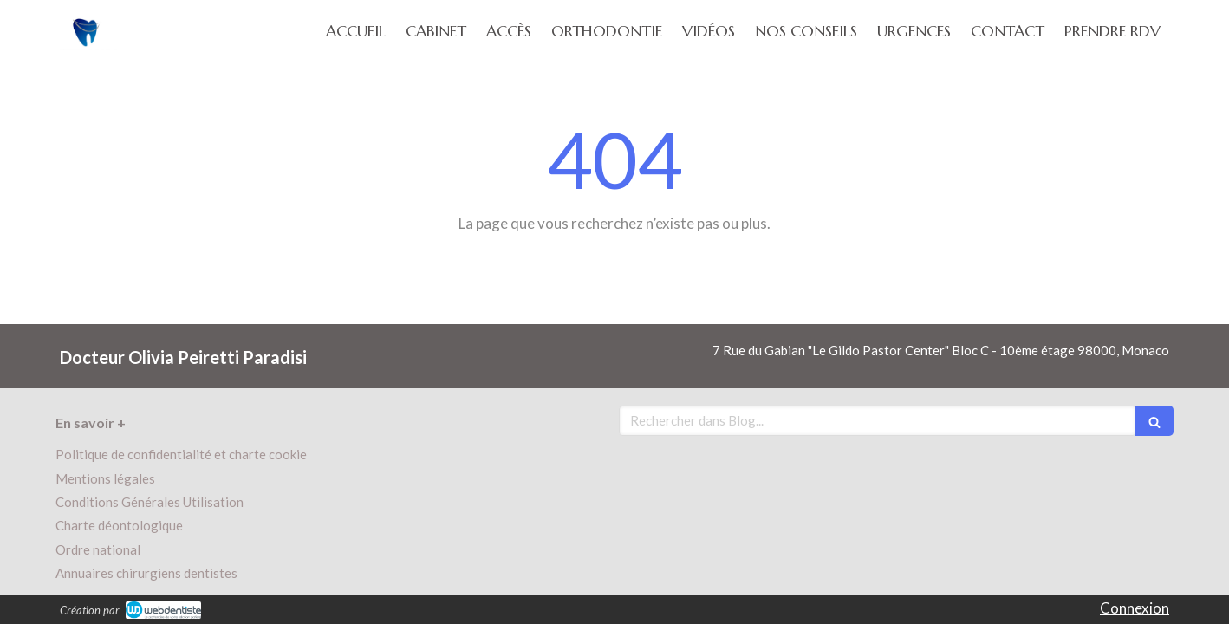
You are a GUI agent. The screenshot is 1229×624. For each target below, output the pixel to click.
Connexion (1134, 608)
